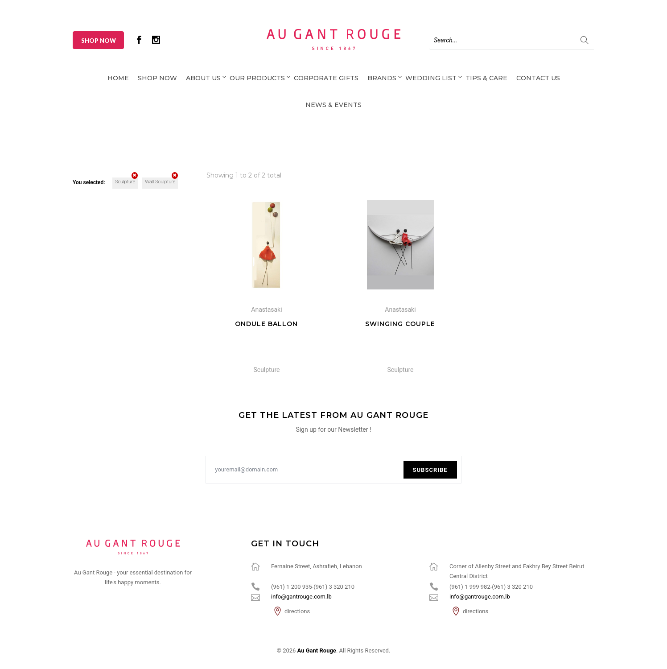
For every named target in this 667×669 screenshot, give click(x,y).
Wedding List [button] (431, 78)
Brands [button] (381, 78)
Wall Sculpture (161, 181)
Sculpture (126, 181)
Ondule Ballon (266, 324)
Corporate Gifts (326, 78)
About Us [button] (203, 78)
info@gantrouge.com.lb (301, 596)
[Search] (511, 40)
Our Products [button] (257, 78)
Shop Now (98, 40)
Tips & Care (486, 78)
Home (118, 78)
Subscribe (430, 470)
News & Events (333, 105)
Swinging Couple (400, 324)
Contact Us (538, 78)
